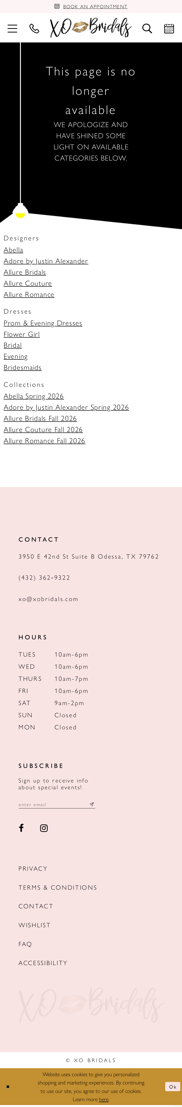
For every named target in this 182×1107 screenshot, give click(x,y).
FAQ (25, 945)
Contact (36, 908)
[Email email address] (60, 805)
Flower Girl (22, 334)
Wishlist (34, 926)
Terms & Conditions (57, 889)
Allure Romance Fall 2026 (44, 441)
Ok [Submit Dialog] (172, 1088)
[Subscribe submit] (99, 805)
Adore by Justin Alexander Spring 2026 (66, 408)
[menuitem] (12, 29)
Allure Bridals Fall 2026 (40, 419)
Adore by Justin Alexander (46, 261)
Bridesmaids (23, 368)
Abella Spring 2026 (34, 396)
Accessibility (43, 964)
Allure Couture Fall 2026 (43, 430)
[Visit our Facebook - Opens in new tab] (21, 830)
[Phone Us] (34, 29)
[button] (12, 29)
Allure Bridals (25, 272)
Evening (16, 357)
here (104, 1101)
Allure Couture (28, 283)
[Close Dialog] (8, 1088)
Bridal (13, 346)
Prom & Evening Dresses (43, 323)
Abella (13, 250)
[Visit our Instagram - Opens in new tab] (44, 830)
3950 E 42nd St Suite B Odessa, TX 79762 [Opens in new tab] (88, 557)
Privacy (33, 870)
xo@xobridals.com (48, 599)
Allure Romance (29, 295)
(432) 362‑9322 (44, 578)
